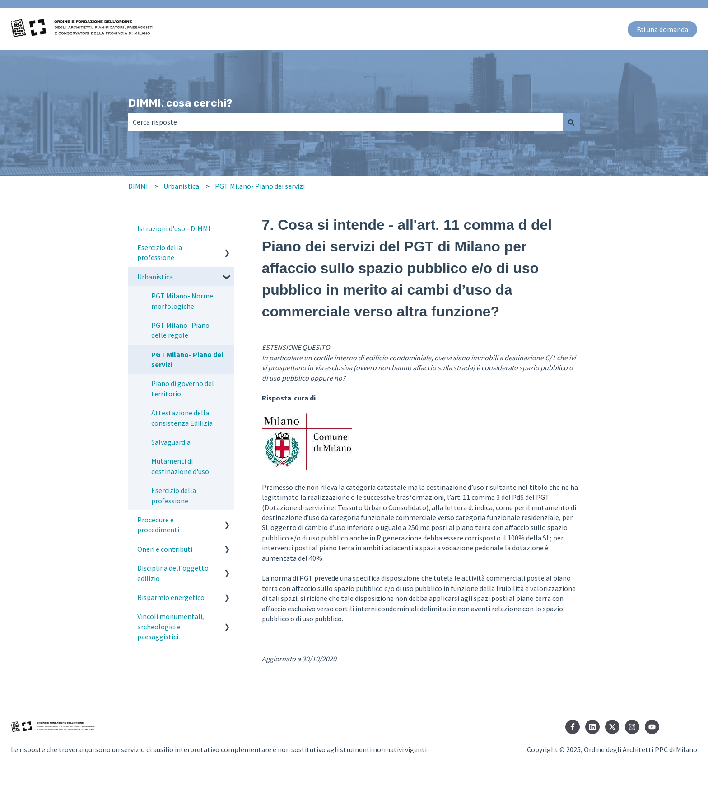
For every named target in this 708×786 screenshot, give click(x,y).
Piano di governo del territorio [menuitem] (182, 388)
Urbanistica (181, 186)
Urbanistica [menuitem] (155, 276)
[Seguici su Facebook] (572, 727)
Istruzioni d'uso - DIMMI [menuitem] (173, 228)
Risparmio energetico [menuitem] (171, 597)
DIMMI (138, 186)
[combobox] (345, 121)
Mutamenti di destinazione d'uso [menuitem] (180, 465)
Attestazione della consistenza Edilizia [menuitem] (182, 417)
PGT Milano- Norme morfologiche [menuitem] (182, 300)
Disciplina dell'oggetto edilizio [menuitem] (173, 572)
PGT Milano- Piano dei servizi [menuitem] (187, 359)
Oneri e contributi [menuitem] (164, 548)
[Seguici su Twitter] (612, 727)
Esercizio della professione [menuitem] (159, 252)
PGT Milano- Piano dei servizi (260, 186)
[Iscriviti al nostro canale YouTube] (652, 727)
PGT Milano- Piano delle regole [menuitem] (180, 330)
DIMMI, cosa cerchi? (180, 103)
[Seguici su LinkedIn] (592, 727)
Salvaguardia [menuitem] (171, 441)
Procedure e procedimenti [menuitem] (158, 524)
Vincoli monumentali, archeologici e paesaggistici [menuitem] (170, 626)
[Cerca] (571, 121)
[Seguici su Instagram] (632, 727)
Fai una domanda (662, 29)
